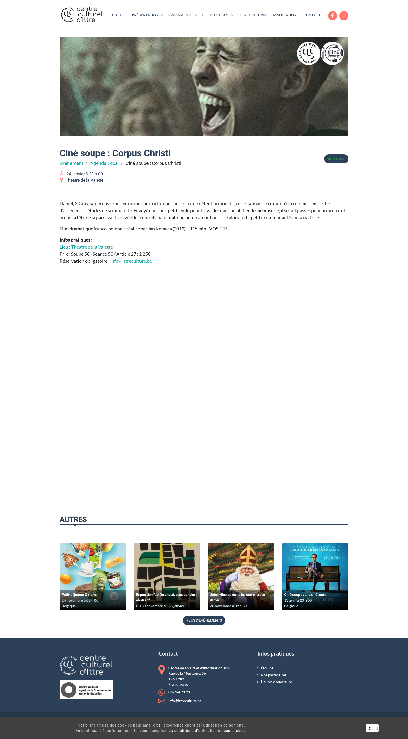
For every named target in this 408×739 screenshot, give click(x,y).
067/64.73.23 (179, 692)
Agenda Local (104, 163)
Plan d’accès (178, 684)
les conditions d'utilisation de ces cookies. (199, 731)
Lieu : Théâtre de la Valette (86, 247)
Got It (353, 729)
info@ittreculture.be (131, 261)
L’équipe (267, 668)
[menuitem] (119, 15)
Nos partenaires (273, 675)
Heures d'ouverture (276, 682)
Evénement (71, 163)
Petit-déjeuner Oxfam (79, 595)
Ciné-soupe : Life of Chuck (305, 595)
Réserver (336, 159)
